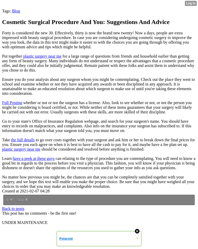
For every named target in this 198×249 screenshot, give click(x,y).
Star (22, 200)
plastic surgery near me (42, 56)
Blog (16, 11)
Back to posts (13, 208)
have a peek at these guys (33, 158)
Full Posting (12, 102)
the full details (23, 140)
